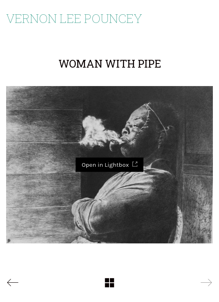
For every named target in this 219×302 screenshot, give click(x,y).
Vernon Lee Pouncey (74, 18)
